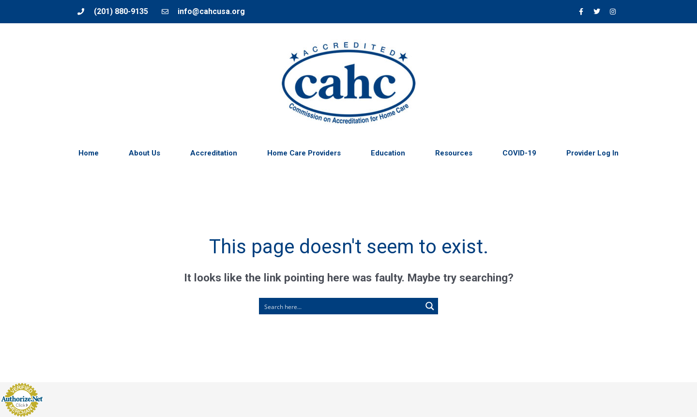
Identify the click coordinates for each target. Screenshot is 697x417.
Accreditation (213, 153)
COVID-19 (519, 153)
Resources (453, 153)
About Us (144, 153)
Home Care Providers (304, 153)
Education (388, 153)
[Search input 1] (340, 306)
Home (88, 153)
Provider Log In (592, 153)
